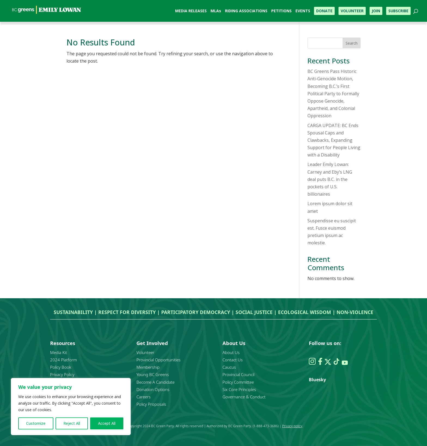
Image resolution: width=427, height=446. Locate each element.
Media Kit (58, 352)
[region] (71, 406)
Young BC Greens (152, 374)
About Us (231, 352)
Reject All (71, 423)
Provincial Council (238, 374)
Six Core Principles (239, 389)
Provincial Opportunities (158, 359)
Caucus (229, 367)
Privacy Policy (62, 374)
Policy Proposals (151, 404)
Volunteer (145, 352)
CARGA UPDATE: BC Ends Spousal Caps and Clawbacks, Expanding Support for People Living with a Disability (333, 140)
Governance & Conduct (244, 396)
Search (352, 43)
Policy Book (60, 367)
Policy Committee (238, 382)
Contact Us (232, 359)
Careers (143, 396)
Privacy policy (292, 426)
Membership (148, 367)
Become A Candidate (155, 382)
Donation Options (152, 389)
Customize (35, 423)
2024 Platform (63, 359)
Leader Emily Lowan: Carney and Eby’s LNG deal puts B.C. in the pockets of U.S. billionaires (329, 179)
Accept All (106, 423)
